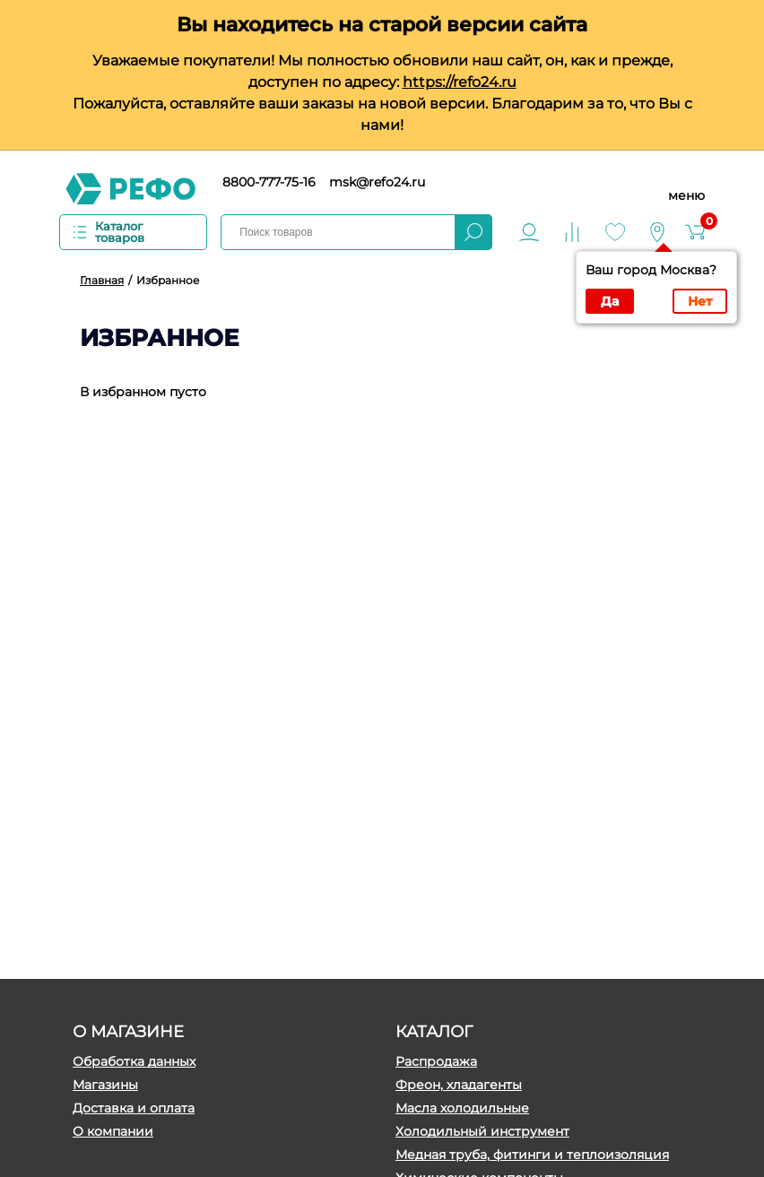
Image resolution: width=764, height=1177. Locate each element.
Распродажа (436, 1061)
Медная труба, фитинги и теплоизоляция (532, 1155)
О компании (113, 1131)
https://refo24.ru (460, 82)
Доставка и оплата (134, 1108)
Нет (700, 301)
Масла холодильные (462, 1108)
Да (610, 301)
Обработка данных (134, 1061)
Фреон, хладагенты (458, 1085)
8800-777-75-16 (269, 182)
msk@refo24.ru (377, 182)
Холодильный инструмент (482, 1131)
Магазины (105, 1085)
